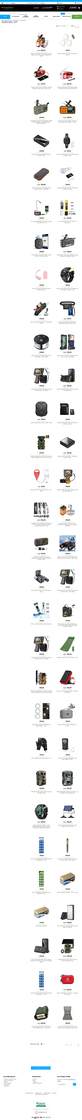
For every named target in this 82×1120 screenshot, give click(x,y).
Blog (34, 1080)
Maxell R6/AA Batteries (41, 925)
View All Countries (37, 1083)
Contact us (43, 3)
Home (6, 20)
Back (3, 20)
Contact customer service (10, 1079)
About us (35, 1079)
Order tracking (7, 1083)
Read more (13, 3)
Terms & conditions (8, 1080)
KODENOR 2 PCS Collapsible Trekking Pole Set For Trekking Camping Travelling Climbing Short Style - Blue (41, 524)
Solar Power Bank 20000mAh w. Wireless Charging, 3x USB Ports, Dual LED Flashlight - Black (41, 960)
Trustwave (59, 3)
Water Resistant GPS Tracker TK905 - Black (41, 422)
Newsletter (6, 1085)
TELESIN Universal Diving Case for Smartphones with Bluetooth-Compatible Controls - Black (41, 558)
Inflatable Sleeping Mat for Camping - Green (67, 657)
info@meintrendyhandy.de (41, 1094)
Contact (35, 1081)
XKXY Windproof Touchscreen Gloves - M (41, 758)
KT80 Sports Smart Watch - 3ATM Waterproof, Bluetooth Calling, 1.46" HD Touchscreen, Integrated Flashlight (41, 826)
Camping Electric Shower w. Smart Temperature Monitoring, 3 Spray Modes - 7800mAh (67, 524)
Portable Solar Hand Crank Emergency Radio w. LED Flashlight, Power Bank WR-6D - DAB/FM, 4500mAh (41, 122)
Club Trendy (7, 1084)
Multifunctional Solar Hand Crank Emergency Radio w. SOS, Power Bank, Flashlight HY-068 (41, 55)
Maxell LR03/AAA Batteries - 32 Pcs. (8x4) (67, 892)
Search (36, 7)
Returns (6, 1081)
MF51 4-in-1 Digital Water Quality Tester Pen (41, 623)
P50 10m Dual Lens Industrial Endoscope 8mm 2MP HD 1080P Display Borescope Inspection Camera (67, 625)
